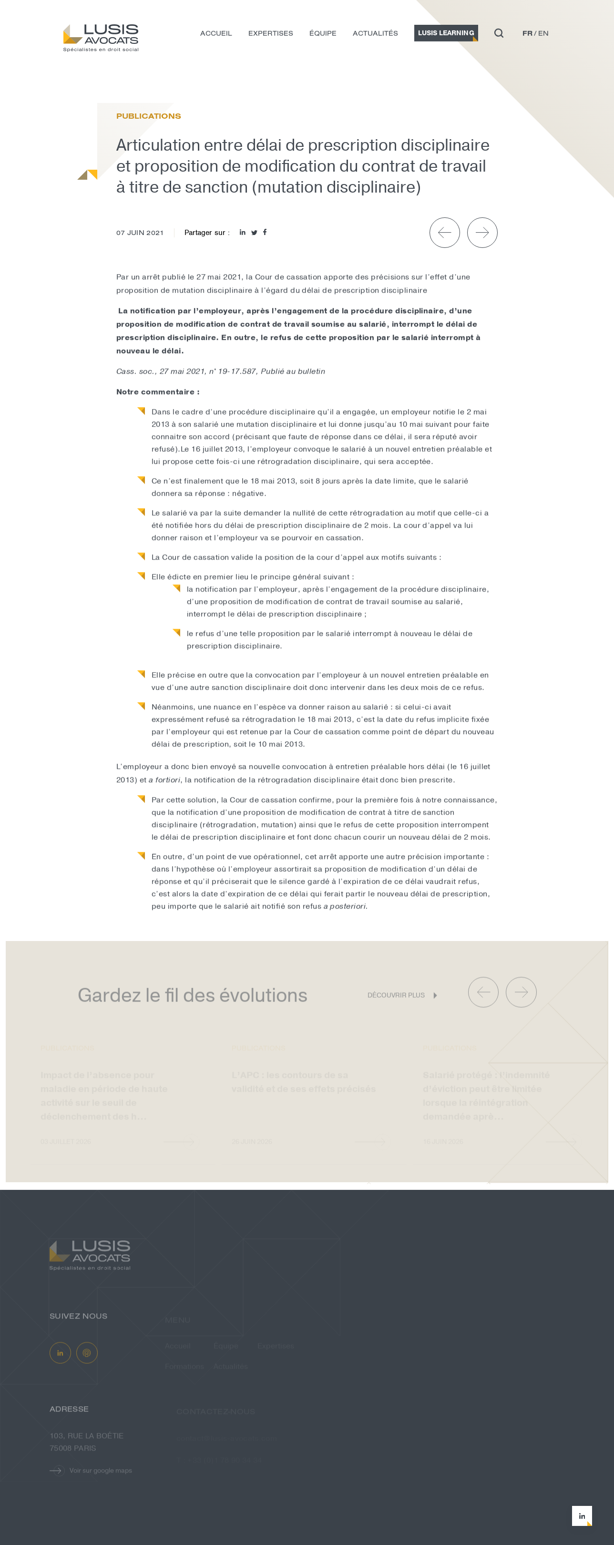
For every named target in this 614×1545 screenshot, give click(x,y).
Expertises (270, 35)
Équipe (323, 35)
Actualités (375, 35)
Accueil (216, 35)
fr (527, 35)
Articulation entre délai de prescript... (181, 83)
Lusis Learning (446, 35)
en (543, 35)
